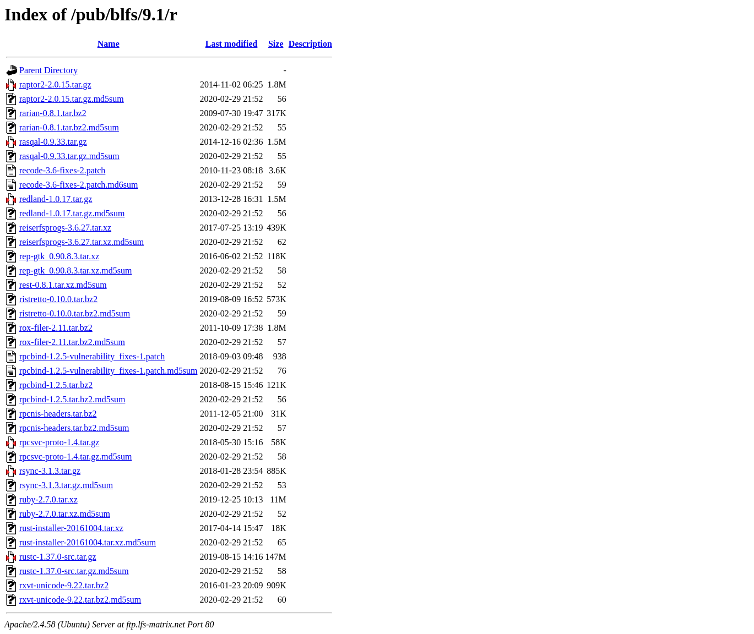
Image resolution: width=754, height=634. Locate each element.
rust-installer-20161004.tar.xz (71, 528)
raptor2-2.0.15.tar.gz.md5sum (71, 98)
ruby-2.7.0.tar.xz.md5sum (64, 513)
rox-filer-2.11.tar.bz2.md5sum (72, 342)
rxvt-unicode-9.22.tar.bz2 (64, 585)
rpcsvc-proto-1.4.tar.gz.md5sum (75, 456)
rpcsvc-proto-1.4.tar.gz (59, 442)
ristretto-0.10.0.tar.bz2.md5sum (74, 313)
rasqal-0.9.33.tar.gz (53, 141)
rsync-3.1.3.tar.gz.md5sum (66, 485)
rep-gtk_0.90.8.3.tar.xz (59, 256)
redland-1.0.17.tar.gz (55, 199)
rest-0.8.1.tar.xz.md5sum (63, 284)
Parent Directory (48, 70)
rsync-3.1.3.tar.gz (49, 471)
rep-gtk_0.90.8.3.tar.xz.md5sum (75, 270)
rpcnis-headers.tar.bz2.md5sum (74, 428)
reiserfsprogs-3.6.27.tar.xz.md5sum (81, 242)
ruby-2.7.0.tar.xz (48, 499)
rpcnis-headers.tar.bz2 (57, 413)
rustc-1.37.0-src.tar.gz (57, 556)
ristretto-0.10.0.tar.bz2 (58, 299)
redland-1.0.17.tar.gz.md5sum (72, 213)
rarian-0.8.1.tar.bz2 (52, 113)
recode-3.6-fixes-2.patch (62, 170)
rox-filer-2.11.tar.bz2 (56, 327)
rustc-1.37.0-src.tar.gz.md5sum (74, 571)
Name (108, 43)
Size (276, 43)
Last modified (231, 43)
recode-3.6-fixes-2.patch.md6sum (78, 184)
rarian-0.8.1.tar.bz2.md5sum (69, 127)
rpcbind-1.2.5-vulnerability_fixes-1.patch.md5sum (108, 370)
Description (310, 43)
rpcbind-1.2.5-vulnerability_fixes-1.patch (92, 356)
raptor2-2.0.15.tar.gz (55, 84)
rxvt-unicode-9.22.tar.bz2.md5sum (80, 599)
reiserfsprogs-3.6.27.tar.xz (65, 227)
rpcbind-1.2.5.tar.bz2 (56, 385)
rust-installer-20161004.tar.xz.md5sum (87, 542)
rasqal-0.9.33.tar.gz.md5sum (69, 156)
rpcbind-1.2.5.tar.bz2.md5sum (72, 399)
